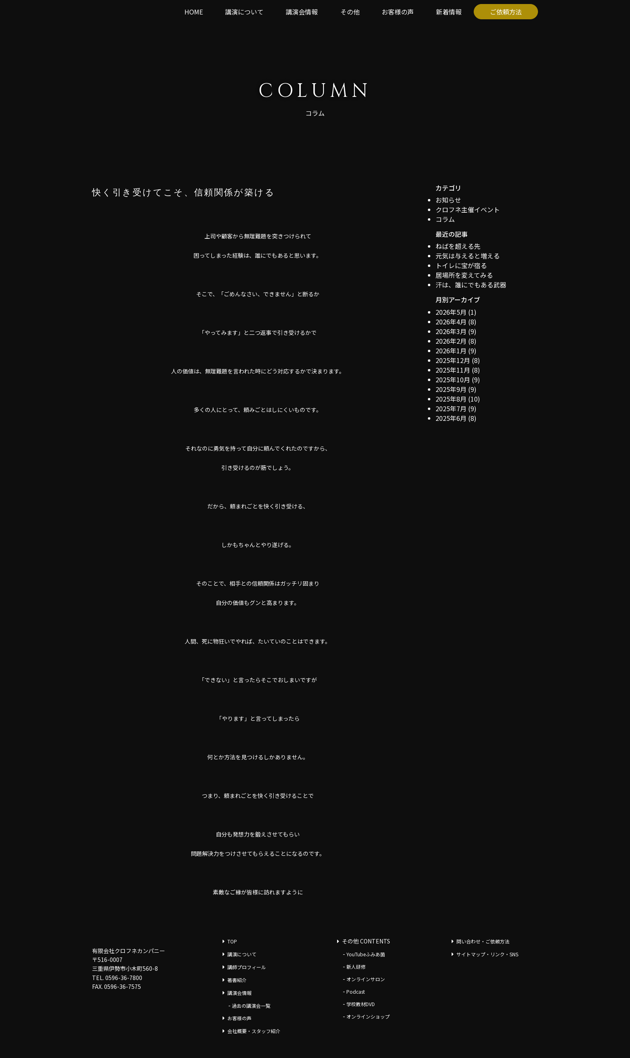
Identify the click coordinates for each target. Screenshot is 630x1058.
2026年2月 (451, 341)
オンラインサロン (365, 979)
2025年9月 (451, 389)
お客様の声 (398, 11)
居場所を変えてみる (464, 275)
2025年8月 (451, 399)
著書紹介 (237, 979)
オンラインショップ (368, 1016)
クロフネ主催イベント (468, 209)
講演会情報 (302, 11)
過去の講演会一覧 (251, 1005)
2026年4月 (451, 321)
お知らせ (448, 200)
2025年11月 (453, 370)
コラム (445, 219)
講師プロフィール (246, 967)
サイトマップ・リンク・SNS (487, 954)
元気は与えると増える (468, 255)
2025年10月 (453, 379)
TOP (232, 941)
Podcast (355, 991)
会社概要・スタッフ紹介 (253, 1030)
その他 (350, 11)
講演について (244, 11)
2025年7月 (451, 408)
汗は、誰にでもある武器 (471, 284)
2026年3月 (451, 331)
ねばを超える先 (458, 246)
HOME (193, 11)
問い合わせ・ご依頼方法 (482, 941)
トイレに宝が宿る (461, 265)
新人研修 (356, 966)
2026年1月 (451, 350)
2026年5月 (451, 312)
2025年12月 (453, 360)
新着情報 (449, 11)
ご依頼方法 (506, 11)
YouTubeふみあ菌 (365, 954)
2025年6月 (451, 418)
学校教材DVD (360, 1004)
